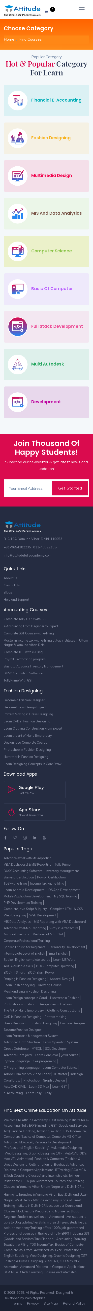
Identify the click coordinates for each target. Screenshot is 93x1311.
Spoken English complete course (27, 959)
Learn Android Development (24, 890)
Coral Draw (12, 1080)
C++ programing (44, 1061)
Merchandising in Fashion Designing (30, 991)
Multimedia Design (51, 175)
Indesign (76, 1074)
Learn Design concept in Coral (25, 998)
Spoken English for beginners (24, 947)
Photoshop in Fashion (19, 1004)
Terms (17, 1303)
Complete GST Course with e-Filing (29, 633)
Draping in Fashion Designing (25, 979)
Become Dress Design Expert (25, 707)
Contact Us (12, 585)
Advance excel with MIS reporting (28, 858)
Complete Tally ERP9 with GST (25, 619)
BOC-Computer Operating (55, 966)
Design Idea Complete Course (25, 742)
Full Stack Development (57, 326)
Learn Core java (46, 1055)
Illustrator (60, 1074)
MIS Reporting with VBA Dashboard (60, 922)
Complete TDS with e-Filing (23, 652)
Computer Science (51, 251)
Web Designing (15, 915)
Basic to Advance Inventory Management (33, 666)
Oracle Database (16, 1048)
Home (9, 39)
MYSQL (37, 1048)
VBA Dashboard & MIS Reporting (28, 864)
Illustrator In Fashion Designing (26, 757)
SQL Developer (56, 1048)
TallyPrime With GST (18, 680)
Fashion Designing (51, 138)
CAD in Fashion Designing (22, 1017)
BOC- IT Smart (14, 972)
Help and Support (16, 599)
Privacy (33, 1303)
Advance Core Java (18, 1055)
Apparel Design (61, 979)
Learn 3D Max (39, 1086)
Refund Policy (74, 1303)
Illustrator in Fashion (64, 998)
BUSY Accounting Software (23, 673)
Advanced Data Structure (22, 1042)
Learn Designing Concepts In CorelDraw (33, 764)
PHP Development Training (23, 903)
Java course (69, 1055)
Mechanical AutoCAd (48, 934)
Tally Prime (62, 864)
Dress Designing (16, 1023)
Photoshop (32, 1080)
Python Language (17, 1061)
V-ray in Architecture (63, 928)
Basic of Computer (52, 289)
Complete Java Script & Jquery (25, 909)
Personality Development (67, 947)
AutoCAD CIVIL (15, 1086)
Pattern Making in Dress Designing (28, 714)
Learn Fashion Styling (19, 985)
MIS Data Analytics (17, 922)
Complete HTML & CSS (66, 909)
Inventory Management (62, 871)
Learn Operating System (60, 1042)
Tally (48, 1093)
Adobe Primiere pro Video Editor (27, 1074)
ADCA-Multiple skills (18, 966)
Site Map (51, 1303)
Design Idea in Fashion (55, 1004)
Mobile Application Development (27, 896)
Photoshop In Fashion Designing (27, 750)
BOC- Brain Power (41, 972)
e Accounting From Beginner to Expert (31, 626)
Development (46, 402)
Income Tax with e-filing (47, 883)
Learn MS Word (64, 959)
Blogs (8, 592)
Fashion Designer (73, 1023)
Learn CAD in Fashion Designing (27, 721)
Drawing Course (50, 985)
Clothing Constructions (63, 1010)
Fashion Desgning (44, 1023)
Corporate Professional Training (27, 941)
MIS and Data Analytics (56, 213)
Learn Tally (34, 1093)
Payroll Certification (51, 877)
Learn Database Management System (31, 1036)
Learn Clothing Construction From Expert (33, 728)
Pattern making (55, 1017)
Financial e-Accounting (56, 100)
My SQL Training (65, 896)
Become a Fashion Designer (24, 700)
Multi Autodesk (47, 364)
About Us (10, 578)
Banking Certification (19, 877)
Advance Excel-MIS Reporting (25, 928)
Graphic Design (54, 1080)
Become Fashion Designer (23, 1029)
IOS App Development (64, 890)
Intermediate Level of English (24, 953)
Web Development (42, 915)
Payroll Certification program (25, 659)
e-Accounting (13, 1093)
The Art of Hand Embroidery (24, 1010)
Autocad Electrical (17, 934)
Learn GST (59, 1086)
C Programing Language (21, 1067)
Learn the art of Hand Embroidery (28, 735)
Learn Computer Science (60, 1067)
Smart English (58, 953)
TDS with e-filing (15, 883)
